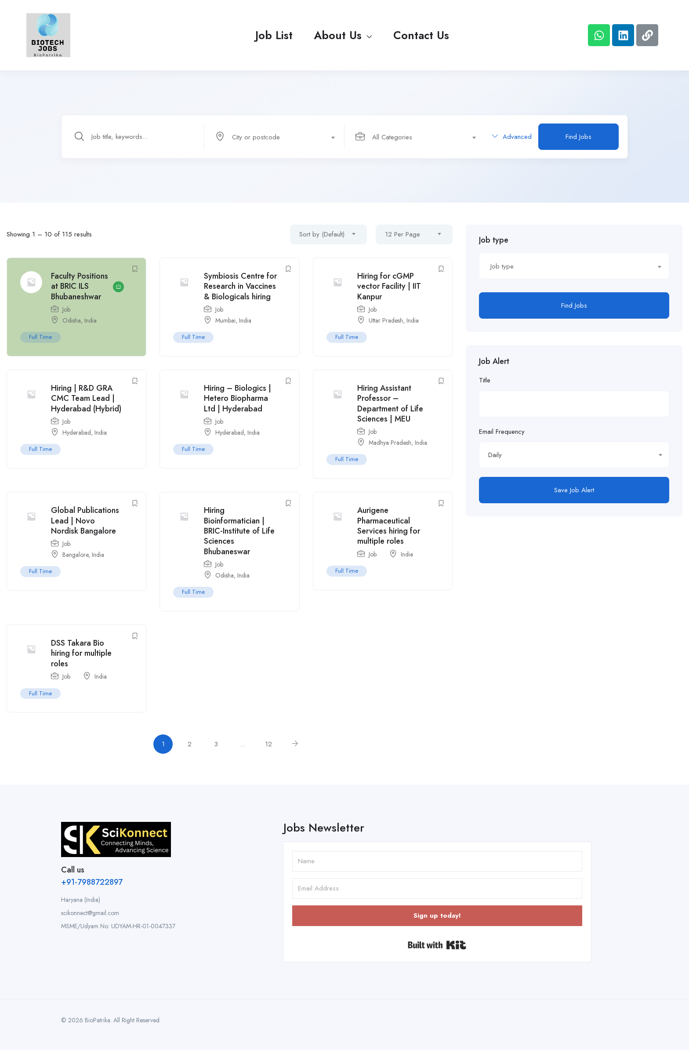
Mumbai (225, 320)
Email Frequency (502, 431)
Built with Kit (437, 945)
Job (66, 309)
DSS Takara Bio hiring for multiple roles (81, 653)
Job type (493, 240)
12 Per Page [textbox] (402, 234)
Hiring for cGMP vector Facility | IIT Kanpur (389, 286)
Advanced (512, 137)
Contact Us (421, 35)
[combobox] (279, 137)
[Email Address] (437, 888)
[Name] (437, 861)
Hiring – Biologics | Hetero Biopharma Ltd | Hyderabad (237, 398)
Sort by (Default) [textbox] (321, 234)
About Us (343, 35)
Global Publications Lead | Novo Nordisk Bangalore (85, 521)
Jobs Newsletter (323, 827)
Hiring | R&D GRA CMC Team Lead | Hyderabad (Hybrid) (86, 398)
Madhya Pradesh (390, 442)
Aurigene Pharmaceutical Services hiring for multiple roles (388, 526)
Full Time (40, 337)
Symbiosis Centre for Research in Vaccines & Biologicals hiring (240, 286)
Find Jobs (578, 137)
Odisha (71, 320)
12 (268, 744)
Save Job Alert (574, 490)
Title (484, 380)
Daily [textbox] (495, 455)
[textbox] (273, 137)
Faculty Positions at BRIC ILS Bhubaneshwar (79, 286)
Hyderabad (76, 432)
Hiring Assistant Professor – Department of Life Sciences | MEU (390, 403)
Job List (274, 35)
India (90, 320)
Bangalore (75, 554)
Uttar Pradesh (386, 320)
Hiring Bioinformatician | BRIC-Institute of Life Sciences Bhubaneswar (239, 531)
